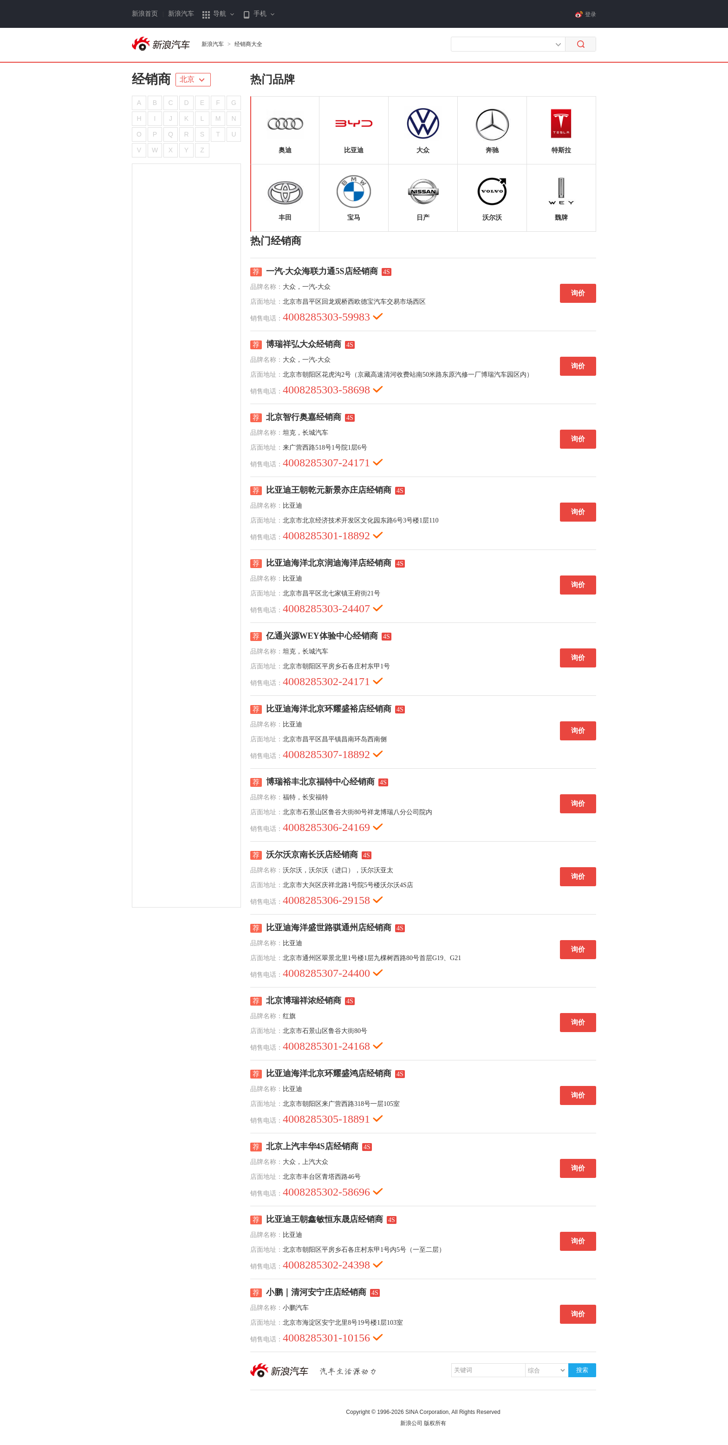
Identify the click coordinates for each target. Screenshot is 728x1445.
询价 (578, 293)
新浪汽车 (181, 13)
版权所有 (435, 1423)
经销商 (151, 79)
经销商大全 (248, 44)
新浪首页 (145, 13)
